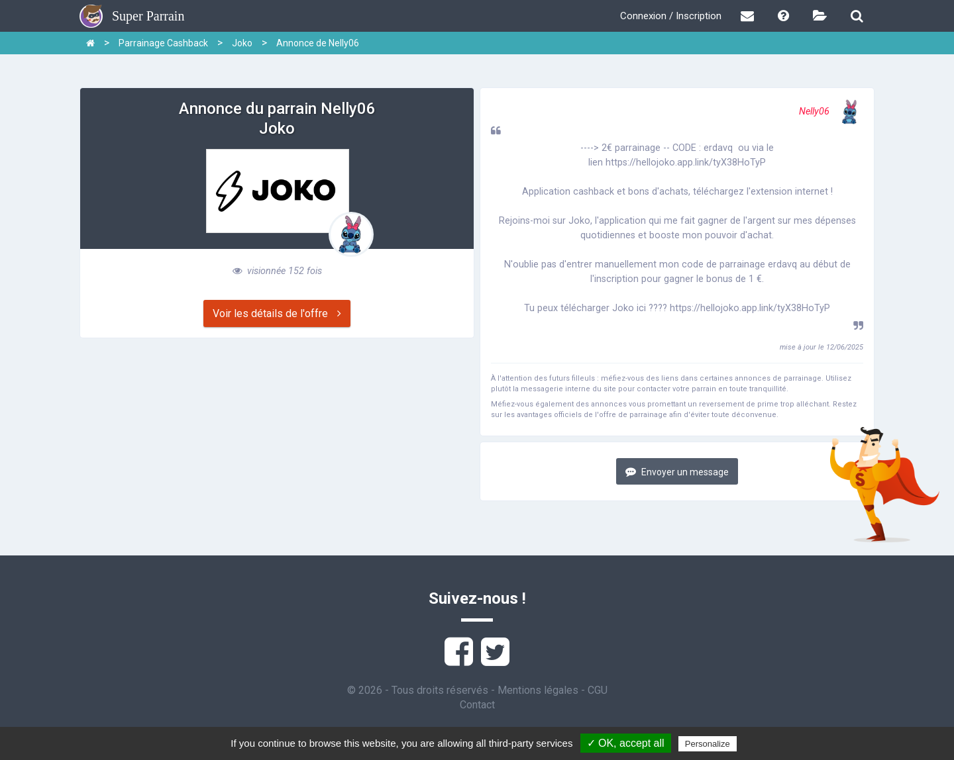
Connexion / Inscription (670, 16)
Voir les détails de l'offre (277, 313)
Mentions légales (538, 690)
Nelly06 (831, 111)
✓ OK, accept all (625, 743)
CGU (598, 690)
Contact (477, 704)
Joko (242, 43)
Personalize (707, 744)
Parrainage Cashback (163, 43)
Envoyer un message (677, 471)
